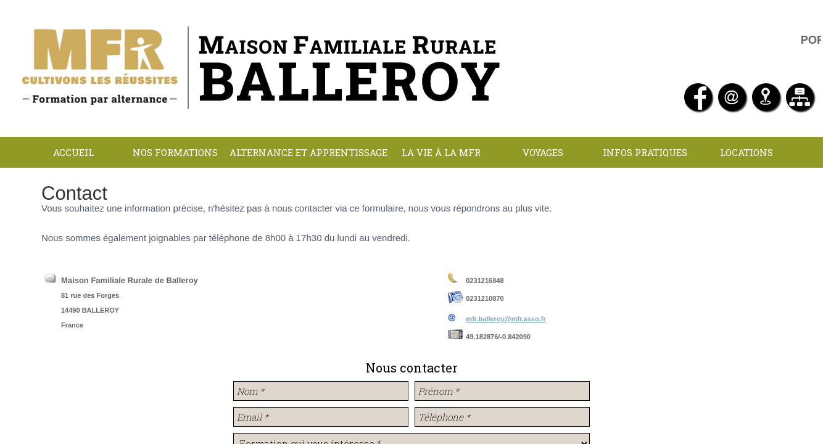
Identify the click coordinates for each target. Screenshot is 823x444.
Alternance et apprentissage (308, 152)
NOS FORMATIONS (175, 152)
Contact (410, 183)
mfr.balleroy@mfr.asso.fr (505, 319)
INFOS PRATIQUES (645, 152)
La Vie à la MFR (441, 152)
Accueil (73, 152)
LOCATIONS (746, 152)
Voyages (543, 152)
